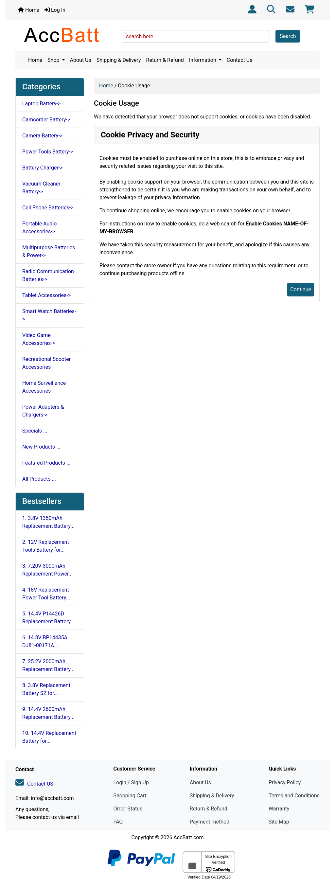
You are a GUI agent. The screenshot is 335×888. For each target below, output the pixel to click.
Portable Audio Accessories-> (39, 228)
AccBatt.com (188, 837)
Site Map (279, 822)
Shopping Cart (129, 795)
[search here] (195, 36)
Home (28, 10)
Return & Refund (165, 60)
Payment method (209, 822)
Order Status (127, 809)
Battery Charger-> (42, 168)
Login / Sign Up (131, 782)
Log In (54, 10)
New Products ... (41, 447)
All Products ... (39, 479)
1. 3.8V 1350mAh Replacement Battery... (48, 522)
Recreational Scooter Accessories (46, 363)
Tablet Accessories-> (46, 295)
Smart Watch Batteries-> (49, 315)
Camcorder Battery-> (46, 119)
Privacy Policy (285, 782)
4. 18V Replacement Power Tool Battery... (46, 594)
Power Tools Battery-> (47, 152)
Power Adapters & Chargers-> (43, 411)
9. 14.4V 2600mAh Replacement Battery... (48, 713)
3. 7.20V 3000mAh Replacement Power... (47, 570)
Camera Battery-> (42, 136)
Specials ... (34, 431)
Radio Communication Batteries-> (48, 275)
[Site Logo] (66, 35)
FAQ (118, 822)
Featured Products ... (46, 463)
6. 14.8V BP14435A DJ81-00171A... (44, 641)
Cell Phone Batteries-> (47, 207)
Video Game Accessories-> (38, 339)
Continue (300, 289)
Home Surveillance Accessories (44, 387)
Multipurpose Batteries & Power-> (48, 251)
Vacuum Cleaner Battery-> (41, 188)
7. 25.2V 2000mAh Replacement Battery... (48, 665)
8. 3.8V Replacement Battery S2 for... (46, 689)
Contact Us (240, 60)
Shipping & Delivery (119, 60)
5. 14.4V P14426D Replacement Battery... (48, 618)
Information (203, 60)
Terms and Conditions (294, 795)
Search (288, 36)
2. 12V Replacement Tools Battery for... (45, 546)
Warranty (279, 809)
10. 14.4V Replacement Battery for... (49, 737)
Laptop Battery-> (41, 103)
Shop (54, 60)
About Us (80, 60)
